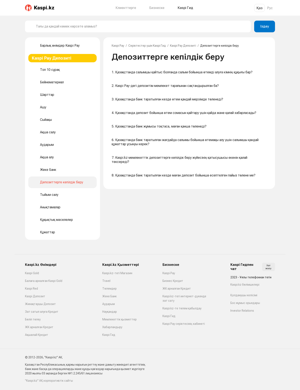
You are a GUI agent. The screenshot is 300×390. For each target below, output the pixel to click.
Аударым (108, 304)
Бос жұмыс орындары (245, 303)
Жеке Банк (109, 296)
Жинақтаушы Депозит (40, 304)
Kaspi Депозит (35, 296)
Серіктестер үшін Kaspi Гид (147, 45)
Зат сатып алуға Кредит (41, 311)
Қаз (259, 8)
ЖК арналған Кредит (39, 327)
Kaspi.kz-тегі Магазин (117, 273)
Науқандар (109, 311)
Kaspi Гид (108, 334)
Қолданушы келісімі (243, 295)
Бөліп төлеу (33, 319)
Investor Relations (242, 310)
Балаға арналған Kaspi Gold (43, 280)
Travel (106, 280)
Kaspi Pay (118, 45)
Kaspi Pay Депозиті (183, 45)
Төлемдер (109, 288)
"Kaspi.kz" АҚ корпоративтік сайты (49, 380)
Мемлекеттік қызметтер (119, 319)
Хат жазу (268, 267)
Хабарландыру (112, 327)
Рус (270, 8)
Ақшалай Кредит (36, 334)
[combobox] (142, 26)
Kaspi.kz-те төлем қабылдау (181, 308)
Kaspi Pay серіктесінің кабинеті (183, 323)
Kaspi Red (31, 288)
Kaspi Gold (32, 273)
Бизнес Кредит (172, 280)
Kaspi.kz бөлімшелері (244, 284)
